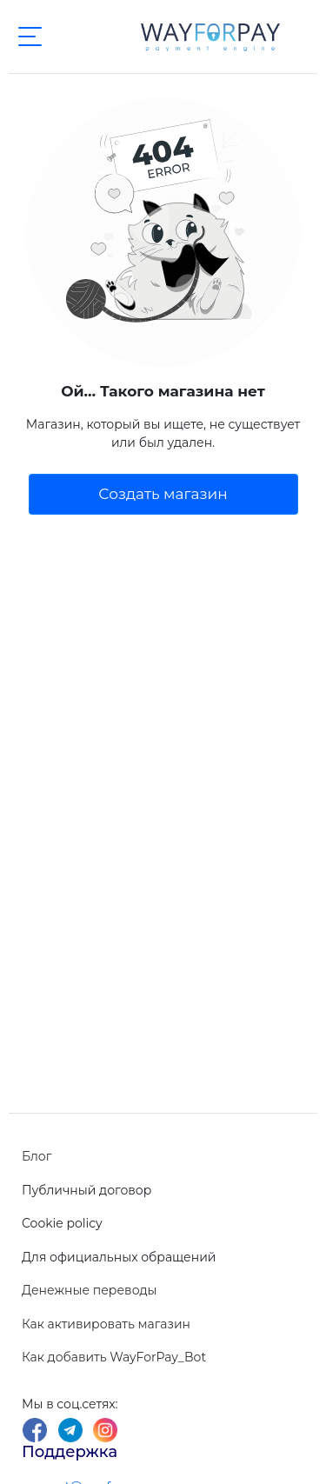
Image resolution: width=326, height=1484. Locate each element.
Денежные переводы (89, 1290)
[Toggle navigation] (29, 36)
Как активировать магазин (106, 1324)
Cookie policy (62, 1223)
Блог (36, 1156)
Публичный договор (86, 1190)
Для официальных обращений (119, 1257)
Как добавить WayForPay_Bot (114, 1357)
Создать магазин (162, 493)
